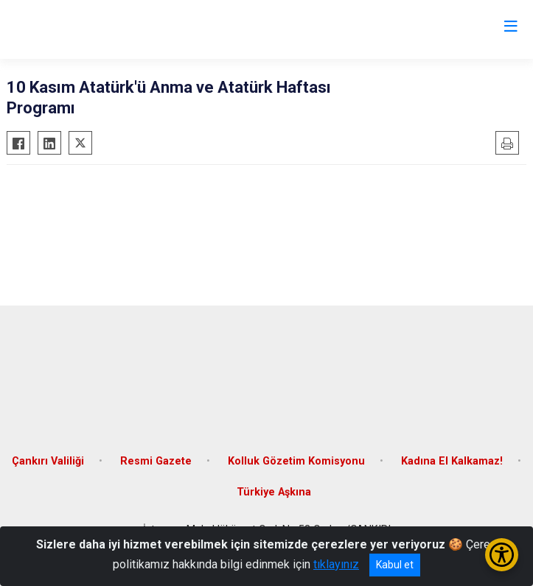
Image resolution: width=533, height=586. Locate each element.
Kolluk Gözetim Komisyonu (296, 461)
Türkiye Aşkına (274, 492)
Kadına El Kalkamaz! (452, 461)
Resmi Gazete (156, 461)
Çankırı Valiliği (48, 461)
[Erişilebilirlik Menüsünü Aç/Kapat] (501, 554)
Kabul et (395, 565)
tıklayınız (336, 564)
